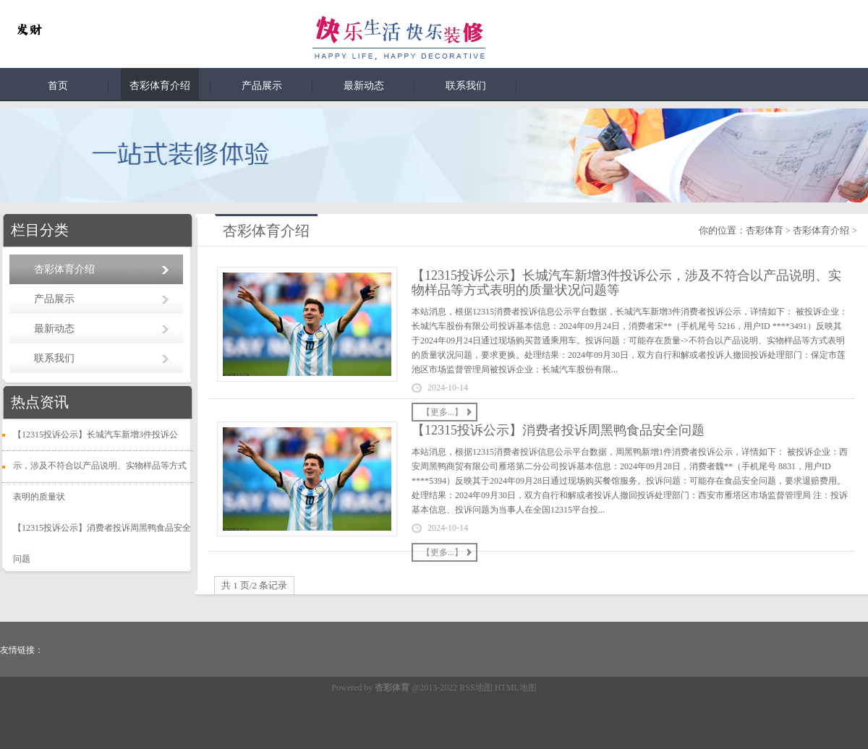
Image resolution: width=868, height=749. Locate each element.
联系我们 (466, 85)
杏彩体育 (764, 230)
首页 (58, 85)
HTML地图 (516, 687)
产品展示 (262, 85)
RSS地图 (475, 687)
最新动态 (364, 85)
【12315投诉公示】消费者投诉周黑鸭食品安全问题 (558, 430)
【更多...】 (442, 412)
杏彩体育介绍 (159, 85)
